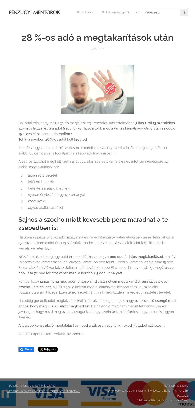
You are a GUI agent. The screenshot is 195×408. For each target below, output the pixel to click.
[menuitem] (113, 12)
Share (26, 349)
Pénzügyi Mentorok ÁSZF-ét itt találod (32, 385)
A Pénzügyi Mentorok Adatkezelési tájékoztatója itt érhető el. (43, 391)
